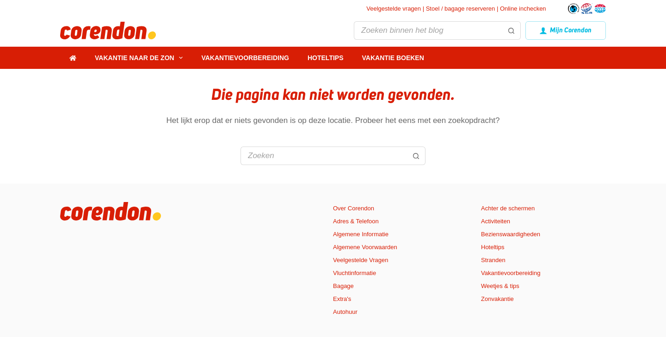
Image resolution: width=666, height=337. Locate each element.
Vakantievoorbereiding (245, 57)
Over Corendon (353, 208)
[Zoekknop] (511, 30)
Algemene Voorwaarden (365, 247)
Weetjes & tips (500, 285)
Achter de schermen (508, 208)
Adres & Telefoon (356, 221)
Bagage (343, 285)
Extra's (342, 298)
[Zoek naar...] (428, 30)
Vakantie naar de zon (140, 57)
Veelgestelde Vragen (360, 260)
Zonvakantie (497, 298)
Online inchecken (523, 8)
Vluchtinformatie (354, 273)
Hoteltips (326, 57)
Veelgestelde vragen (393, 8)
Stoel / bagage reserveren (460, 8)
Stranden (493, 260)
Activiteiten (495, 221)
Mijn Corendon (566, 30)
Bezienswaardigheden (510, 234)
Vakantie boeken (393, 57)
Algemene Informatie (360, 234)
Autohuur (345, 311)
